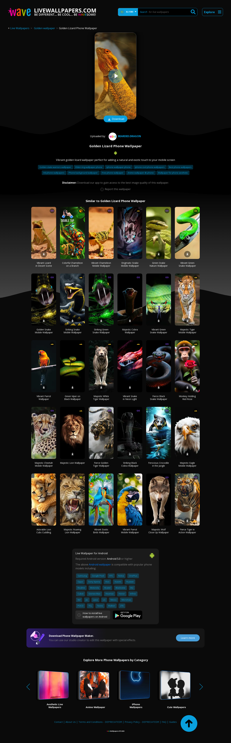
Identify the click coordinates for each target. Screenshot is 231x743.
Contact (58, 721)
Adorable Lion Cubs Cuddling (43, 531)
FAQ (164, 721)
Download (115, 119)
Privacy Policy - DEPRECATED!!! (142, 721)
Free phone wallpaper (113, 172)
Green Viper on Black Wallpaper (72, 398)
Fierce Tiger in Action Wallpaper (187, 531)
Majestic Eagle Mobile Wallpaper (187, 464)
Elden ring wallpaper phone (89, 167)
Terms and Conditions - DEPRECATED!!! (100, 721)
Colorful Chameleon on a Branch (72, 264)
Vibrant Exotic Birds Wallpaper (101, 531)
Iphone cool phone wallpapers (150, 167)
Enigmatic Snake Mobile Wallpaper (130, 264)
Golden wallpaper (44, 28)
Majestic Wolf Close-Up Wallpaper (158, 531)
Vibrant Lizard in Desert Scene (44, 264)
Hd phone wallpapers (54, 172)
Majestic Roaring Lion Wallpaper (72, 531)
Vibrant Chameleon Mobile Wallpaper (101, 264)
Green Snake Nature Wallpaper (159, 264)
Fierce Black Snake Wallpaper (158, 398)
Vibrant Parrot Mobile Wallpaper (130, 531)
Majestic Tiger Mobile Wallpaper (187, 331)
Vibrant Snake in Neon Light (130, 398)
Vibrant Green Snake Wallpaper (187, 264)
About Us (70, 721)
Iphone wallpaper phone (119, 167)
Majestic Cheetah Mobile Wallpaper (44, 464)
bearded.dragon (124, 136)
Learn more (188, 638)
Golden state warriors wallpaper (55, 167)
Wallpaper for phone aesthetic (173, 172)
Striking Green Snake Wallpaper (101, 331)
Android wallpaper (100, 564)
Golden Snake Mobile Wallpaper (44, 331)
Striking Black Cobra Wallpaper (129, 464)
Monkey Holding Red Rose (187, 398)
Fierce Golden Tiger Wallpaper (101, 464)
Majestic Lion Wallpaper (72, 462)
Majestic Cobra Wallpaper (130, 331)
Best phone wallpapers (180, 167)
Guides (173, 721)
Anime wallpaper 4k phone (141, 172)
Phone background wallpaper (83, 172)
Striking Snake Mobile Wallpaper (72, 331)
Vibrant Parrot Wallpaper (44, 398)
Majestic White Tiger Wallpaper (101, 398)
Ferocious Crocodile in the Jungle (158, 464)
